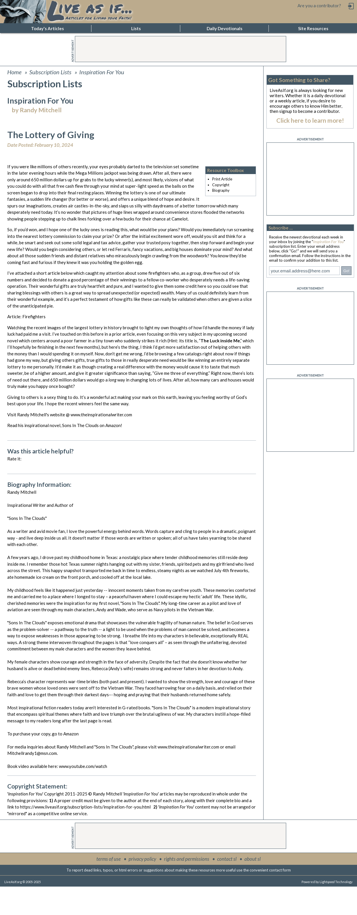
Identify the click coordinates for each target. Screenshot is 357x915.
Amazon (71, 733)
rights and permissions (186, 859)
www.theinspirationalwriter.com (101, 414)
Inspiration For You (101, 71)
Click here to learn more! (310, 120)
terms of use (108, 859)
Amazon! (113, 425)
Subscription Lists (50, 71)
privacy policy (142, 859)
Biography (221, 190)
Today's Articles (47, 28)
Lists (136, 28)
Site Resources (313, 28)
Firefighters (34, 316)
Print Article (222, 179)
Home (14, 71)
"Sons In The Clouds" (139, 603)
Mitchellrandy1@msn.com (32, 753)
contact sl (227, 859)
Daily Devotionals (224, 28)
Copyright (220, 184)
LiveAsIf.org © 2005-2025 (22, 882)
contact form (280, 870)
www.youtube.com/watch (83, 766)
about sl (252, 859)
